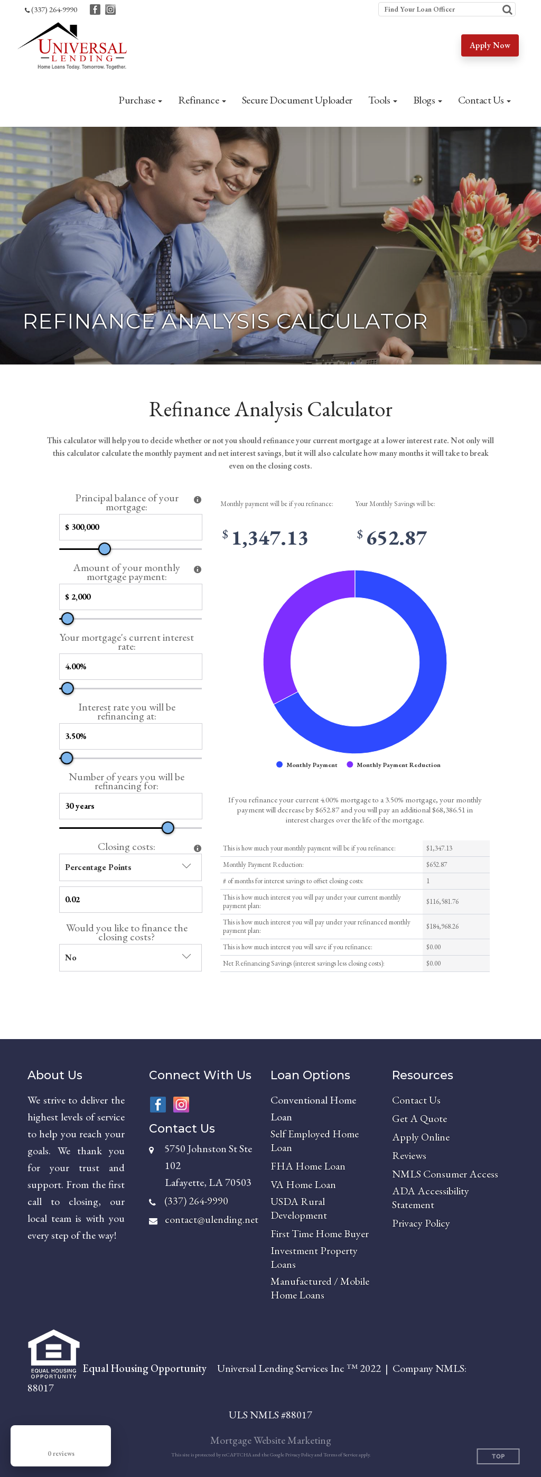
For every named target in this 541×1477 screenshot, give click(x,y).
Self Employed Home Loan (314, 1140)
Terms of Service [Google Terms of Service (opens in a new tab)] (340, 1454)
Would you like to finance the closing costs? (127, 932)
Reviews (409, 1155)
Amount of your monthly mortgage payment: (126, 572)
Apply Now (490, 45)
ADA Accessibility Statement (430, 1197)
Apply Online (421, 1137)
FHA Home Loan (308, 1166)
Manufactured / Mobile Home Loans (319, 1288)
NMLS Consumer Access (445, 1174)
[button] (140, 100)
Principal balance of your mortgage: (127, 502)
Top (498, 1456)
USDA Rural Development (298, 1208)
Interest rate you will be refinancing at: (126, 712)
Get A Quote (419, 1118)
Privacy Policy (421, 1223)
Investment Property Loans (314, 1257)
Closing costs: (126, 846)
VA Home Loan (303, 1184)
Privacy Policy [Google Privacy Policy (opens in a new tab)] (299, 1454)
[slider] (104, 549)
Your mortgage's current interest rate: (127, 642)
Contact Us (416, 1100)
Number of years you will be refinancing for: (126, 781)
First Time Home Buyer (319, 1233)
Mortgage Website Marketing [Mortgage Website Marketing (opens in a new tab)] (270, 1440)
